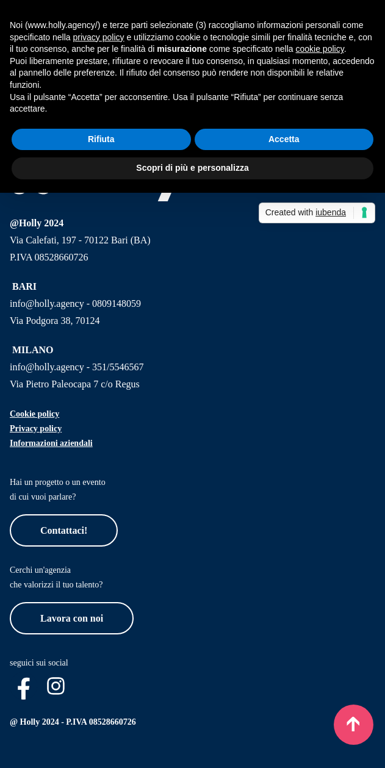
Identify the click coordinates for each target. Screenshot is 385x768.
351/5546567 (117, 367)
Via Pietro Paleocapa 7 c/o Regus (75, 384)
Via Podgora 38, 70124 (54, 320)
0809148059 (116, 303)
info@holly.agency (47, 303)
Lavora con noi (71, 618)
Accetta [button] (284, 139)
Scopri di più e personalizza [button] (192, 168)
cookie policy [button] (320, 49)
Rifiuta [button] (101, 139)
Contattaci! (63, 530)
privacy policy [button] (98, 37)
